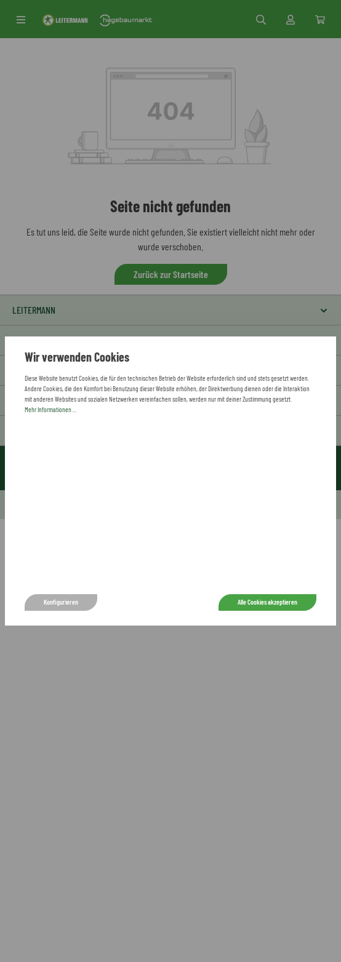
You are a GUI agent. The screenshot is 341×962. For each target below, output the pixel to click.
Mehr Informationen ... (50, 409)
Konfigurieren (61, 602)
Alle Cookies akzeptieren (267, 602)
